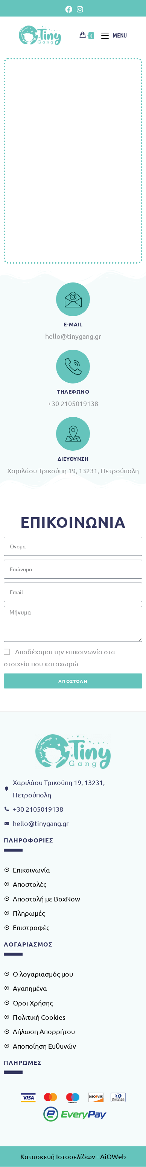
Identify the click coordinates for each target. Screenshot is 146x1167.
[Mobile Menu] (111, 35)
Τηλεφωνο (73, 391)
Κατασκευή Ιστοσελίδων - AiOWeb (73, 1156)
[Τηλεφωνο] (73, 366)
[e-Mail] (73, 299)
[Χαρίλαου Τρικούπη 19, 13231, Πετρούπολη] (73, 161)
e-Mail (73, 324)
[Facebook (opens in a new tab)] (69, 9)
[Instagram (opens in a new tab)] (79, 9)
